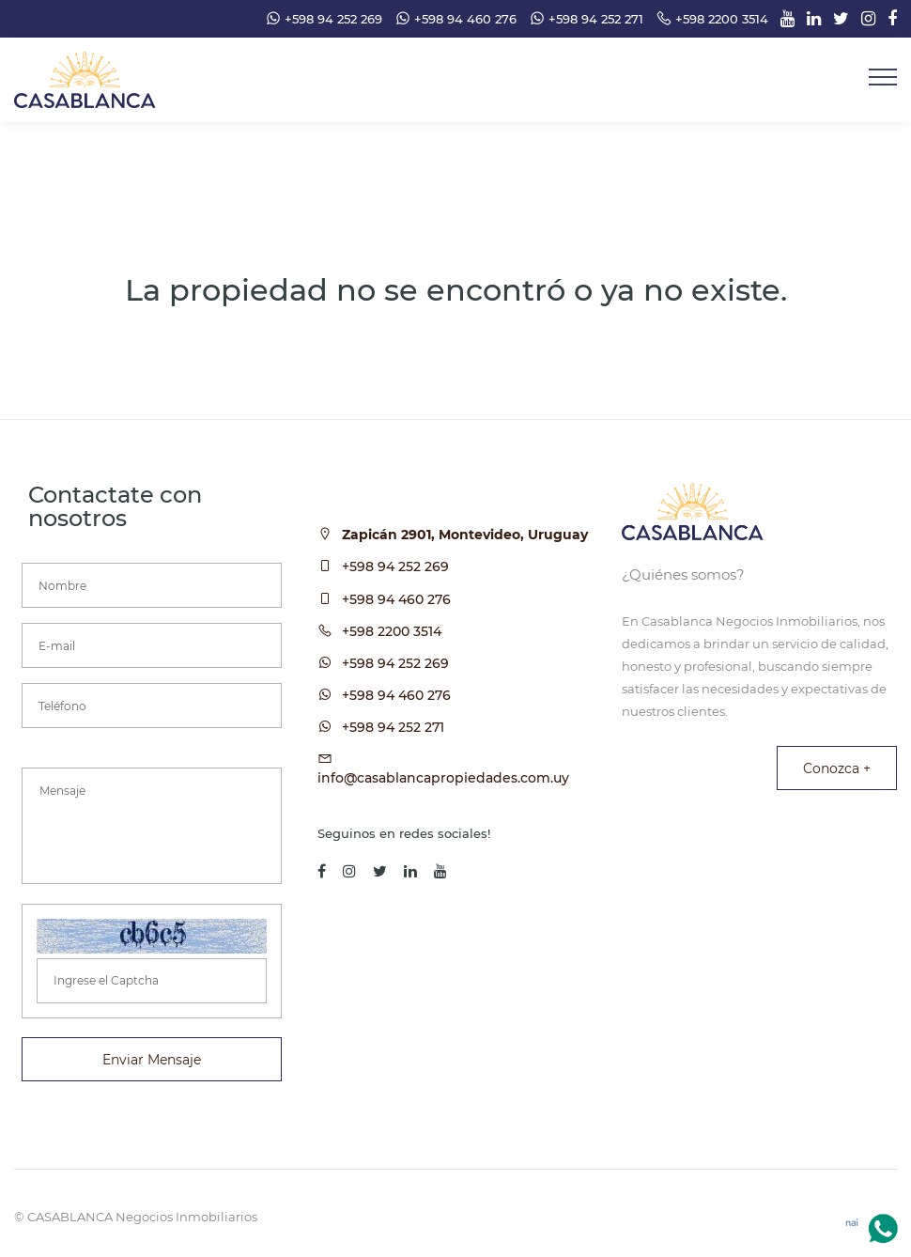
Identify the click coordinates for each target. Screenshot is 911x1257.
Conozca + (837, 768)
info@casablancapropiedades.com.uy (443, 777)
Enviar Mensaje (151, 1059)
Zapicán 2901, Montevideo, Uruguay (465, 534)
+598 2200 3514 (391, 631)
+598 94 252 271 (393, 727)
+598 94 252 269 (395, 566)
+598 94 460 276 (396, 599)
